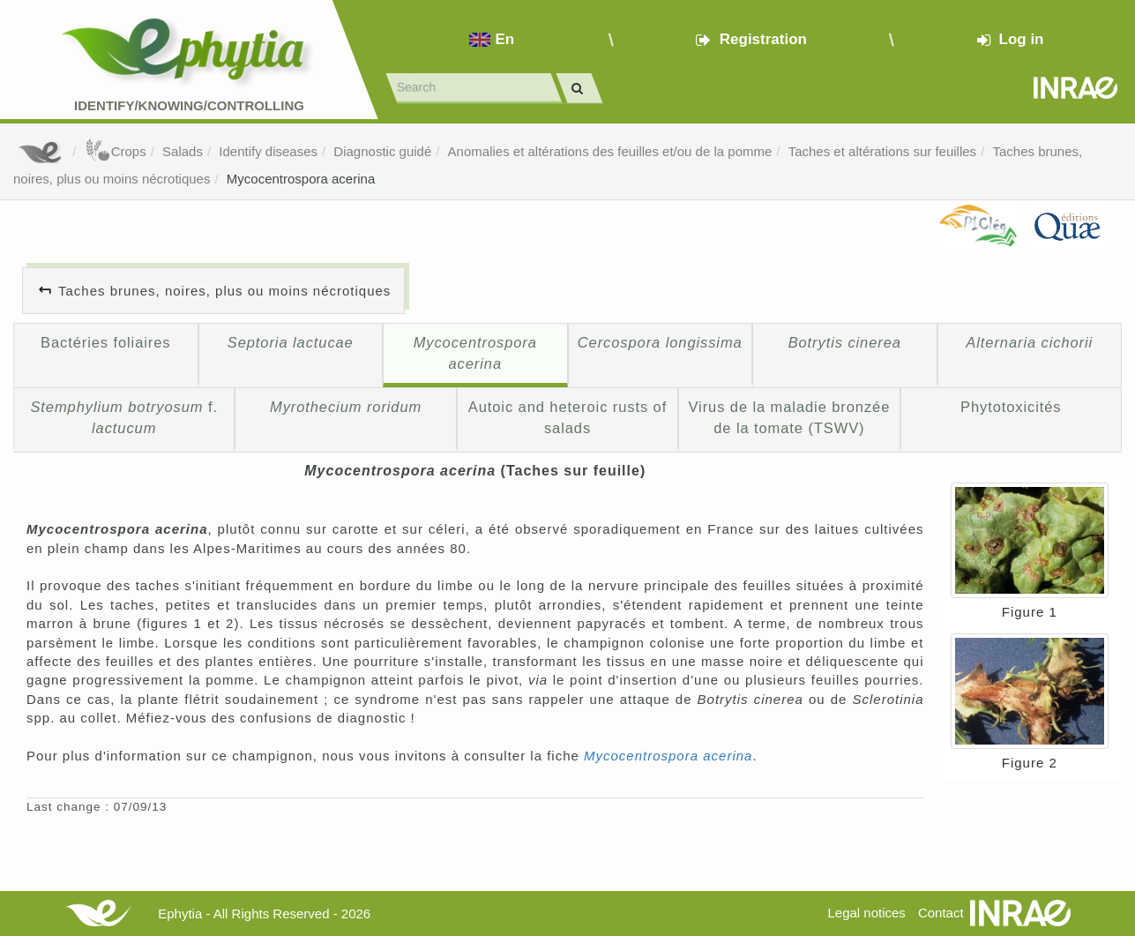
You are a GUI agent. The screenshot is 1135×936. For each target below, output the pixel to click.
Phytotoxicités (1011, 407)
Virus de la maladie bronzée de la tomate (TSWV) (789, 417)
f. (124, 417)
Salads (182, 151)
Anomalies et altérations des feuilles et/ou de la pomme (610, 151)
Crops (115, 151)
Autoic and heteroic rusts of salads (567, 417)
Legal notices (866, 912)
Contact (941, 912)
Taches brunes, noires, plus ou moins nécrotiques (224, 290)
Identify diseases (268, 151)
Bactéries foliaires (105, 342)
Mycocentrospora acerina (301, 178)
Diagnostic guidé (382, 151)
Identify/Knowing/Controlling (189, 105)
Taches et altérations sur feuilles (882, 151)
